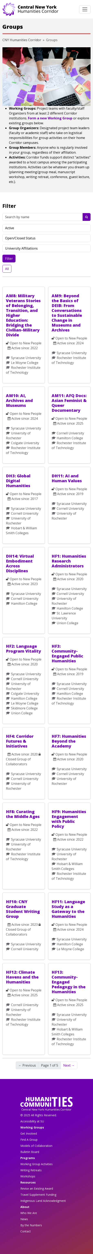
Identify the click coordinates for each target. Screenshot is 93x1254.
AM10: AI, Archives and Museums (19, 400)
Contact (25, 1231)
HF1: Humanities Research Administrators (69, 561)
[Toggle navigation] (85, 9)
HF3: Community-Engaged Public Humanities (67, 653)
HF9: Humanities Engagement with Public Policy (69, 819)
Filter (9, 258)
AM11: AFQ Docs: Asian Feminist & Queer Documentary (69, 403)
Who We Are (28, 1213)
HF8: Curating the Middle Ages (23, 814)
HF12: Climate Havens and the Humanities (22, 977)
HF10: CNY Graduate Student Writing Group (23, 909)
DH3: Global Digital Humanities (18, 480)
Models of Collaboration (36, 1146)
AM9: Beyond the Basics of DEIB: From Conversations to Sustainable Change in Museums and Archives (67, 313)
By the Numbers (31, 1225)
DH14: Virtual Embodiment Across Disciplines (20, 563)
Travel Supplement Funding (38, 1195)
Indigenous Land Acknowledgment (43, 1201)
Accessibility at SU (32, 1121)
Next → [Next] (69, 1065)
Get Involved (28, 1133)
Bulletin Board (29, 1152)
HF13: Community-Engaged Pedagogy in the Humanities (68, 981)
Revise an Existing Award (36, 1188)
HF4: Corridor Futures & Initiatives (19, 741)
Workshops (27, 1176)
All (7, 268)
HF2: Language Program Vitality (23, 648)
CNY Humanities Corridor (21, 40)
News (24, 1219)
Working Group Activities (36, 1164)
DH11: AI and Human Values (67, 478)
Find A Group (29, 1140)
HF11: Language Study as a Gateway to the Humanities (68, 909)
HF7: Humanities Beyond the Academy (69, 741)
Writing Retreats (31, 1170)
